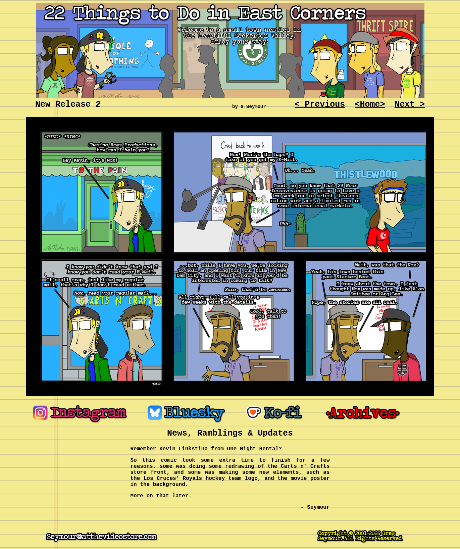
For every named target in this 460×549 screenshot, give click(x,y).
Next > (410, 104)
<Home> (370, 104)
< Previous (320, 104)
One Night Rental (253, 449)
